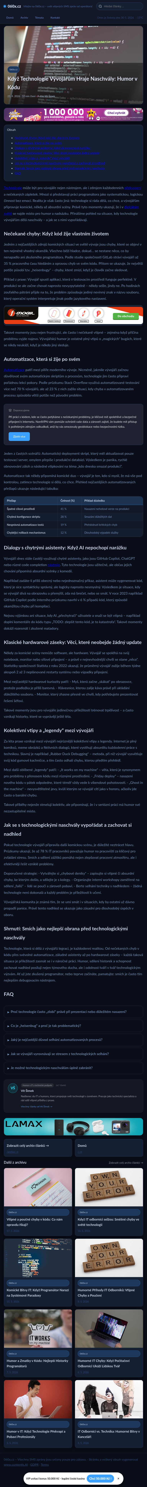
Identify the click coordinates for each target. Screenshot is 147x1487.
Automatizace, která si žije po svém (38, 143)
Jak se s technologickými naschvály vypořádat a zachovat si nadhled (60, 163)
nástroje (54, 565)
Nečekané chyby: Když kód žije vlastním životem (47, 137)
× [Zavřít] (119, 1478)
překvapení (133, 188)
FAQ (18, 173)
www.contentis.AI (16, 1464)
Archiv (24, 17)
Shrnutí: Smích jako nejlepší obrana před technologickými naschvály (60, 168)
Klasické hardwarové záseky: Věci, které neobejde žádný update (57, 153)
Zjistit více (19, 436)
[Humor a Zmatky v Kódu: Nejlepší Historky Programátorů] (38, 1343)
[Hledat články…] (122, 6)
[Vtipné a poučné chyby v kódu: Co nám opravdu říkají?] (38, 1202)
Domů (10, 17)
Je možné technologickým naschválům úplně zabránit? (50, 1068)
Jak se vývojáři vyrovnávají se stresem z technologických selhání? (58, 1054)
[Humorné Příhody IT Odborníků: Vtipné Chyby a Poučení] (109, 1272)
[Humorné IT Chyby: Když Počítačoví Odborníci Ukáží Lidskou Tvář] (109, 1343)
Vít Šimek (27, 1090)
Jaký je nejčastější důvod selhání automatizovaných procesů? (54, 1040)
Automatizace (14, 370)
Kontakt (55, 17)
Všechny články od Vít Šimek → (36, 1106)
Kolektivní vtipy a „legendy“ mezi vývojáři (42, 158)
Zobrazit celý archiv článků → (126, 1162)
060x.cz (14, 6)
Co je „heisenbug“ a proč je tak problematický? (44, 1026)
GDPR (34, 1464)
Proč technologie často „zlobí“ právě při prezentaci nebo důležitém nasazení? (67, 1012)
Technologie (13, 188)
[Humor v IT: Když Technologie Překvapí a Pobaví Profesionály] (38, 1414)
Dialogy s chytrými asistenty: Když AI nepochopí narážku (52, 148)
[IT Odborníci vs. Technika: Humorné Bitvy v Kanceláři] (109, 1414)
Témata (39, 17)
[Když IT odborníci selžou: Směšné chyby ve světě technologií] (109, 1202)
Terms (45, 1464)
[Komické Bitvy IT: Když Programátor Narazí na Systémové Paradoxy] (38, 1272)
